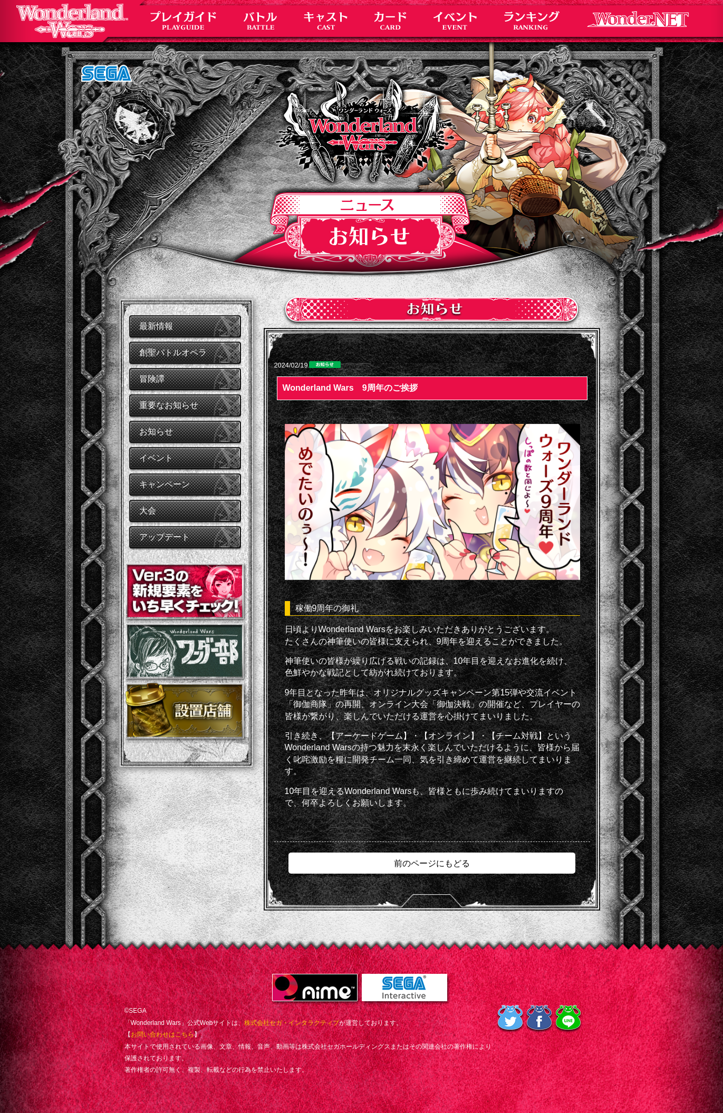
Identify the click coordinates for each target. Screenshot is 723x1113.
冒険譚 (152, 378)
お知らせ (156, 431)
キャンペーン (164, 484)
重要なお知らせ (168, 405)
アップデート (164, 537)
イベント (156, 457)
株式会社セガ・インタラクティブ (291, 1023)
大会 (147, 510)
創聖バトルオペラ (173, 352)
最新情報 (156, 326)
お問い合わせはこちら (162, 1034)
